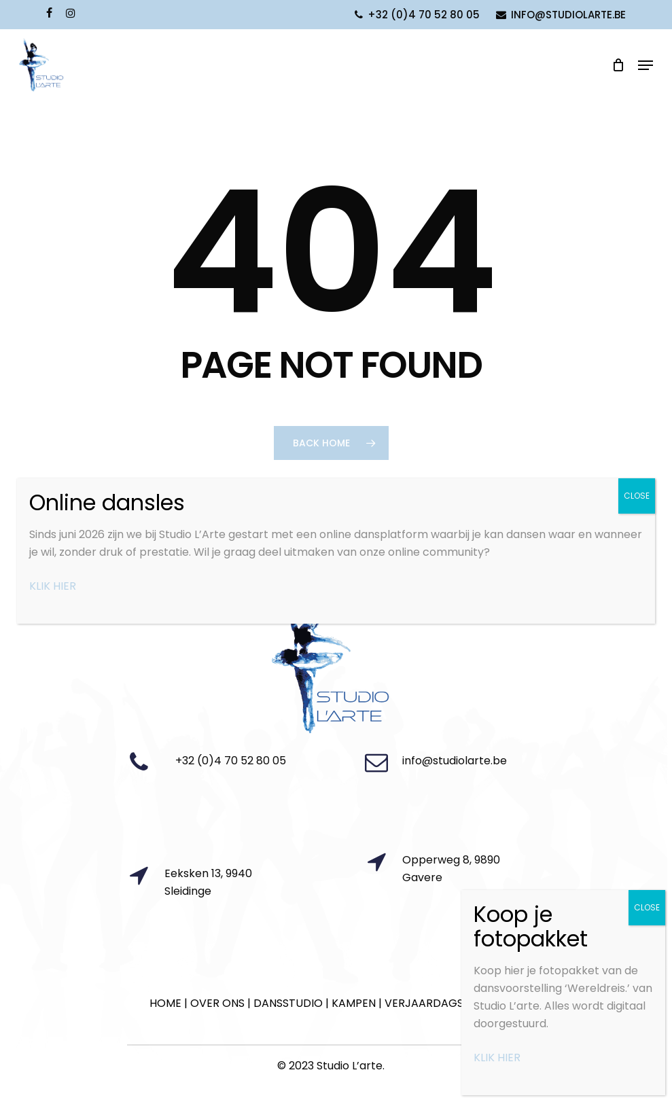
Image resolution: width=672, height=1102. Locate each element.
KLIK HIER (52, 586)
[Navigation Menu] (645, 65)
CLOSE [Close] (637, 495)
